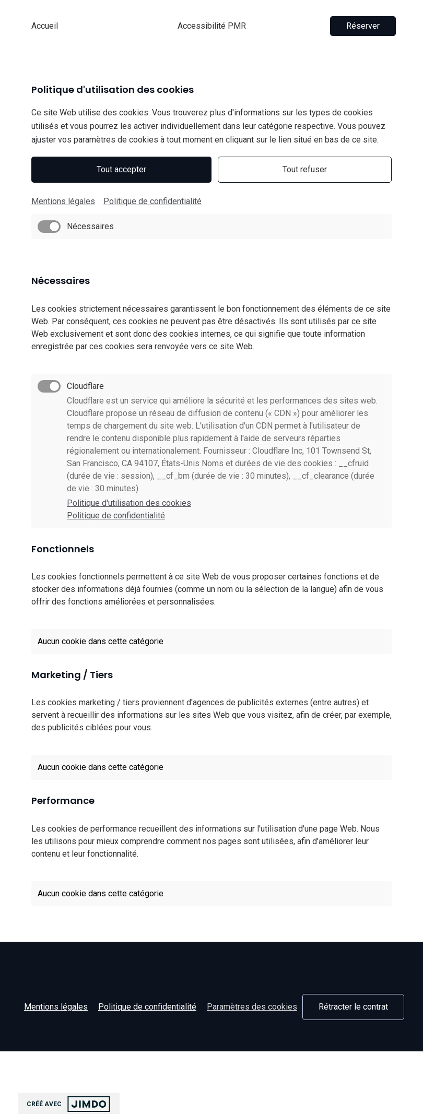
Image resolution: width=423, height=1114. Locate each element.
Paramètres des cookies (252, 1007)
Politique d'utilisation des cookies (129, 503)
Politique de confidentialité (152, 201)
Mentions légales (63, 201)
